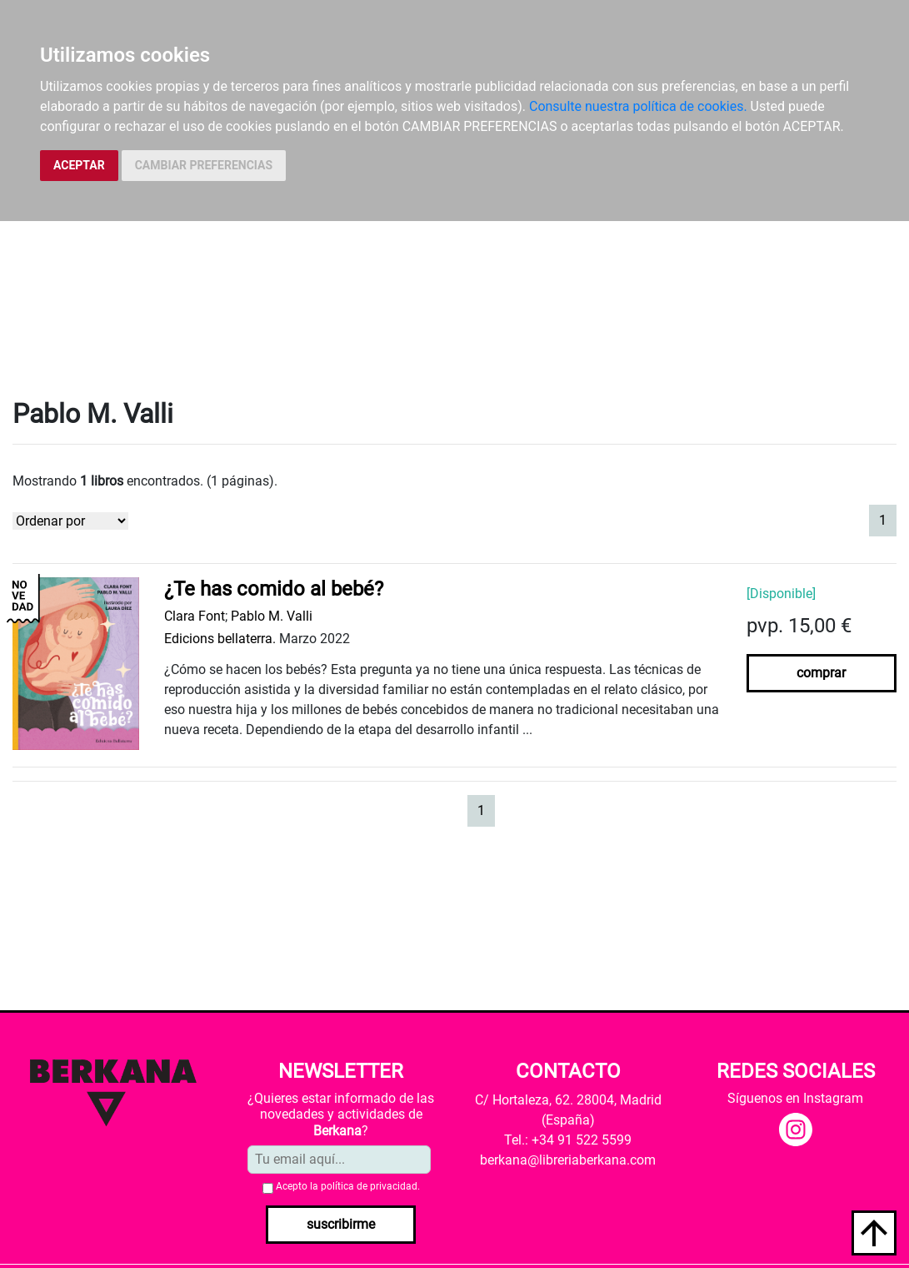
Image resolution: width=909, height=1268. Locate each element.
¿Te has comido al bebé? (273, 589)
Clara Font (194, 616)
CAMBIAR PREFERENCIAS (203, 165)
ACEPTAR (79, 165)
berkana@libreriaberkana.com (568, 1160)
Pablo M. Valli (271, 616)
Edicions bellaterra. (220, 639)
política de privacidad (369, 1186)
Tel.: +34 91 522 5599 (568, 1140)
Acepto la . (348, 1186)
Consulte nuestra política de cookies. (638, 106)
